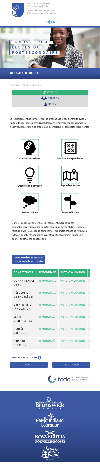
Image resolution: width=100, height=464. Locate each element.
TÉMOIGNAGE (47, 281)
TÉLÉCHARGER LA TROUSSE (26, 357)
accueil (14, 85)
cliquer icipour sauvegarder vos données (28, 260)
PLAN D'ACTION (71, 365)
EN (53, 22)
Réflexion (50, 92)
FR (47, 22)
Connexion (50, 98)
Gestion (50, 104)
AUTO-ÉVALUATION (72, 281)
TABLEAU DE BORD (31, 85)
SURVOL (29, 365)
